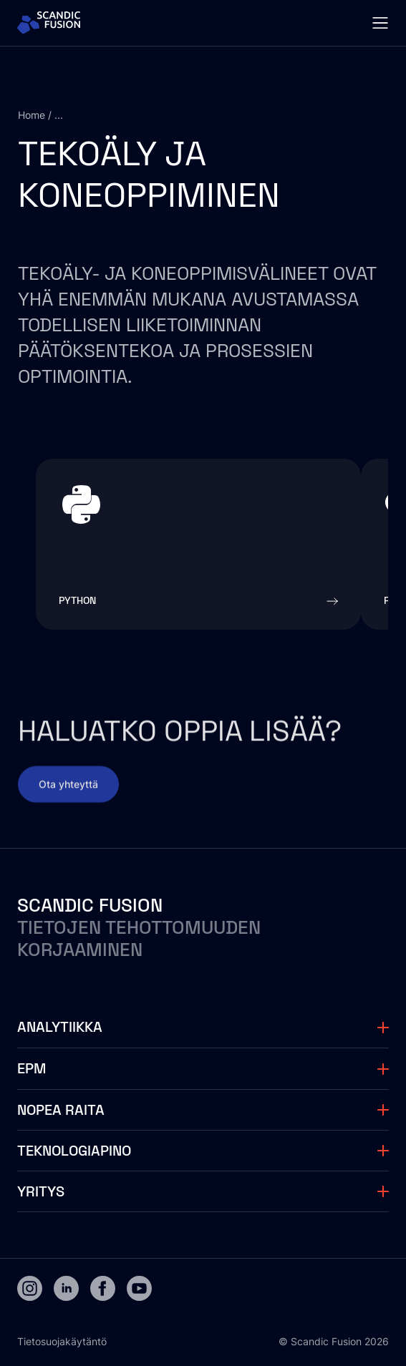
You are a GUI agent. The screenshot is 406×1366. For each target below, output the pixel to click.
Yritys (40, 1191)
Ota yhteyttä (68, 792)
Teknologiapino (74, 1150)
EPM (31, 1068)
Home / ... (40, 115)
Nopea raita (61, 1109)
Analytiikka (59, 1027)
